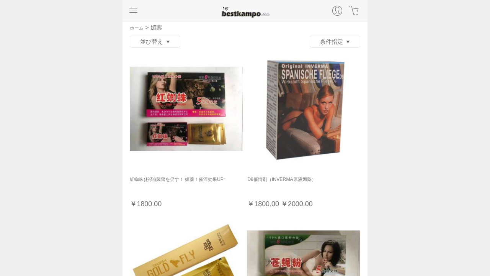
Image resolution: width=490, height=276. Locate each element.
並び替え (155, 41)
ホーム (137, 28)
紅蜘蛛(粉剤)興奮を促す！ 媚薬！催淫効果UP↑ (178, 179)
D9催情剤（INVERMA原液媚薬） (281, 179)
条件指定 (335, 41)
